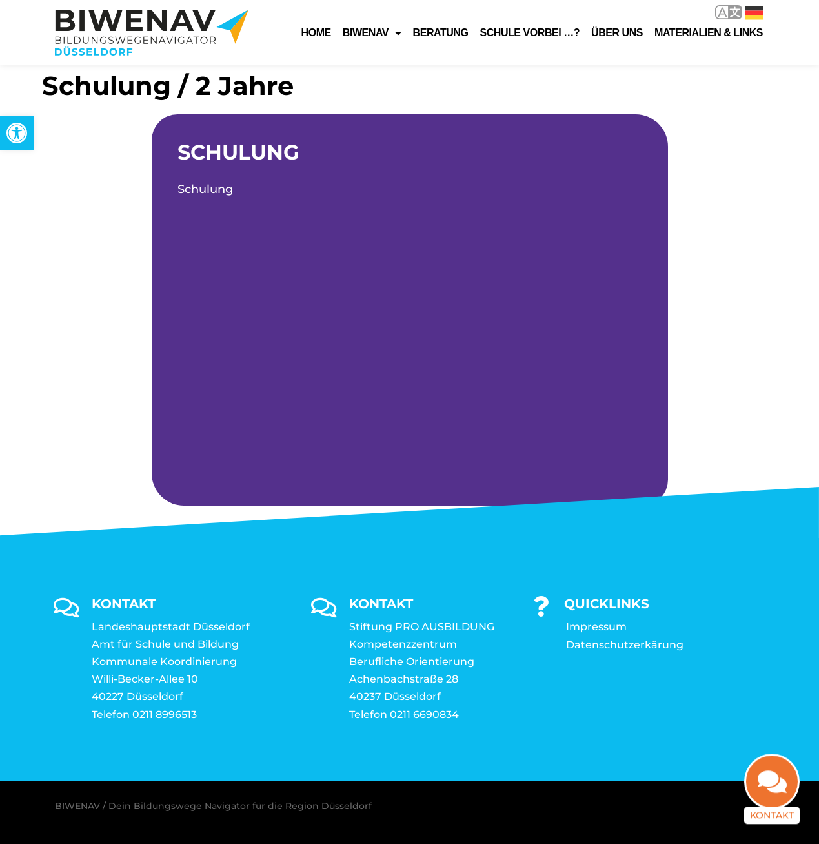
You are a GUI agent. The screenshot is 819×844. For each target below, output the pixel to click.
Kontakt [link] (772, 819)
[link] (17, 133)
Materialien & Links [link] (708, 32)
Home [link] (316, 32)
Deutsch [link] (754, 13)
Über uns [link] (617, 32)
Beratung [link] (441, 32)
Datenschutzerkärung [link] (624, 645)
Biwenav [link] (372, 33)
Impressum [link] (596, 627)
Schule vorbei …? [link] (530, 32)
